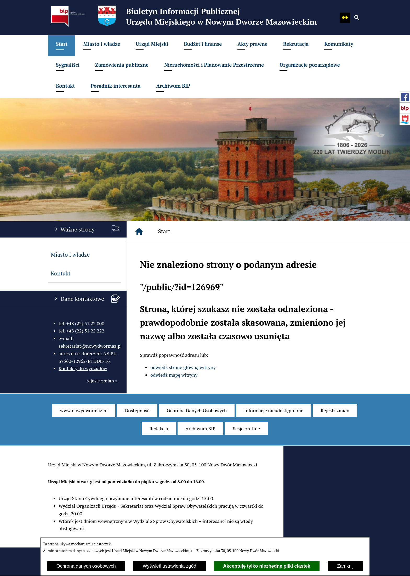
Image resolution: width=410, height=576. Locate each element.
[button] (345, 18)
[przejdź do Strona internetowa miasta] (405, 119)
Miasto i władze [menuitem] (70, 254)
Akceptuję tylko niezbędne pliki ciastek (266, 566)
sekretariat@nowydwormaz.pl (90, 346)
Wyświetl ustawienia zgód (169, 566)
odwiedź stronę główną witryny (183, 367)
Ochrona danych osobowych (86, 566)
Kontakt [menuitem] (61, 273)
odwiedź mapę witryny (173, 375)
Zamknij (345, 566)
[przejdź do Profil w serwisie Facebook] (405, 97)
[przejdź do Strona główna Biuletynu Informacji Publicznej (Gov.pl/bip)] (405, 108)
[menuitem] (61, 45)
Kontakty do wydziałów (83, 368)
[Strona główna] (139, 231)
